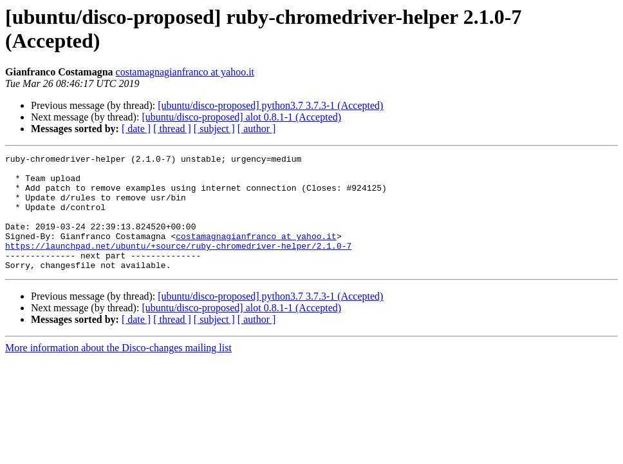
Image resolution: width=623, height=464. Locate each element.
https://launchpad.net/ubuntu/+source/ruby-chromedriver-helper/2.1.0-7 (178, 265)
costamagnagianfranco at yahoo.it (185, 71)
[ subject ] (214, 128)
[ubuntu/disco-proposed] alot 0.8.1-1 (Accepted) (241, 116)
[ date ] (136, 128)
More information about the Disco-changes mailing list (118, 370)
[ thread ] (172, 128)
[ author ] (256, 128)
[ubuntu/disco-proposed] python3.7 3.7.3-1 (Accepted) (270, 105)
